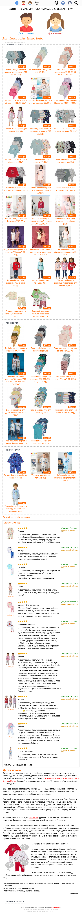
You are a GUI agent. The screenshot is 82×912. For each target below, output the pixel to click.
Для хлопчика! (26, 24)
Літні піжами (12, 323)
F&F (76, 778)
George (6, 781)
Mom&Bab (69, 778)
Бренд (30, 38)
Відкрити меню (15, 901)
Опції (38, 38)
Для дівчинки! (55, 24)
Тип (4, 38)
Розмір (12, 38)
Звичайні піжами (15, 44)
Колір (21, 38)
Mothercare (59, 778)
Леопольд (55, 907)
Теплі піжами (13, 450)
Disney (13, 781)
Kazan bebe (48, 778)
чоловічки (33, 818)
